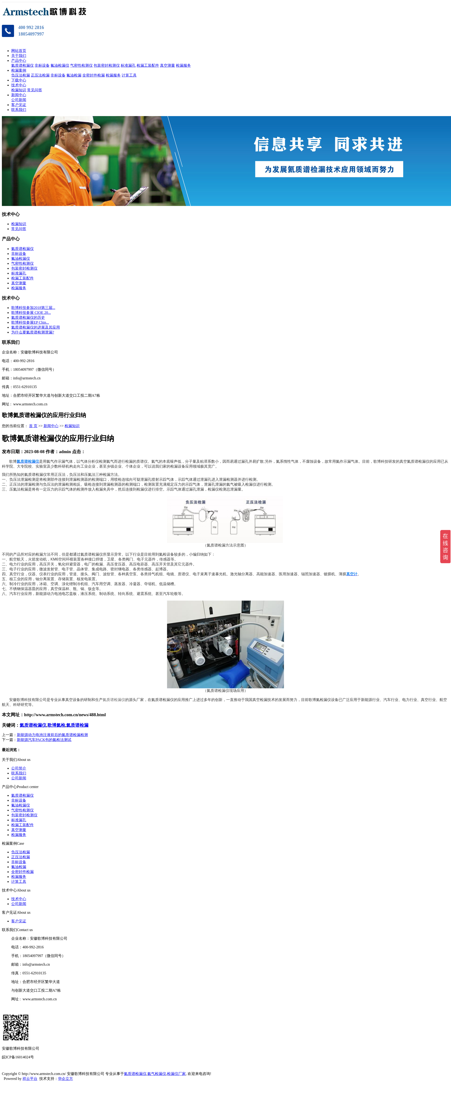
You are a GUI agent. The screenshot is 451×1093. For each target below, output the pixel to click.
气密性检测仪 (81, 65)
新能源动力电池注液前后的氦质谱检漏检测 (52, 735)
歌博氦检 (56, 725)
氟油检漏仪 (60, 65)
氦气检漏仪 (156, 1074)
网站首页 (18, 51)
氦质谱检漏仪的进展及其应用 (35, 327)
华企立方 (65, 1079)
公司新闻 (18, 100)
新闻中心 (18, 95)
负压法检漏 (20, 75)
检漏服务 (183, 65)
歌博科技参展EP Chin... (30, 322)
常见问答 (34, 90)
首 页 (33, 426)
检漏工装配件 (148, 65)
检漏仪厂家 (176, 1074)
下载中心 (18, 80)
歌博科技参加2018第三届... (33, 308)
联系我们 (18, 110)
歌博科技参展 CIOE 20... (31, 313)
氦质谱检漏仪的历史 (28, 317)
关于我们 (18, 56)
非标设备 (42, 65)
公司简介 (18, 768)
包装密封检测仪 (107, 65)
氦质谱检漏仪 (22, 65)
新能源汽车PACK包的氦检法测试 (44, 740)
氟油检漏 (73, 75)
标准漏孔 (128, 65)
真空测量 (167, 65)
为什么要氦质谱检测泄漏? (32, 332)
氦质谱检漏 (77, 725)
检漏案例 (18, 70)
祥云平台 (29, 1079)
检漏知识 (18, 90)
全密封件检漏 (93, 75)
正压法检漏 (40, 75)
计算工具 (129, 75)
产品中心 (18, 60)
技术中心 (18, 85)
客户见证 (18, 105)
